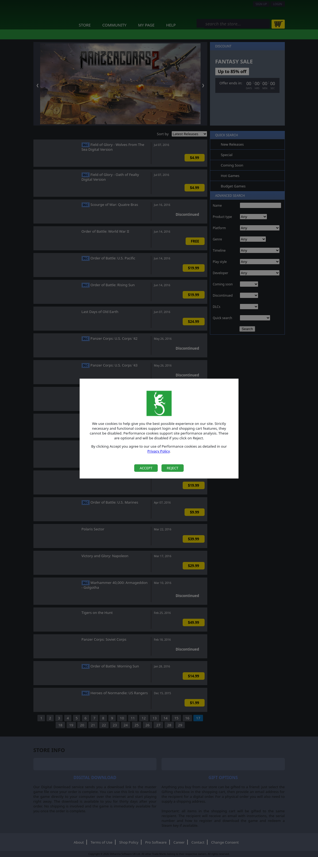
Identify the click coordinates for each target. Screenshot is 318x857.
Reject (172, 468)
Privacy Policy (158, 451)
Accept (146, 468)
